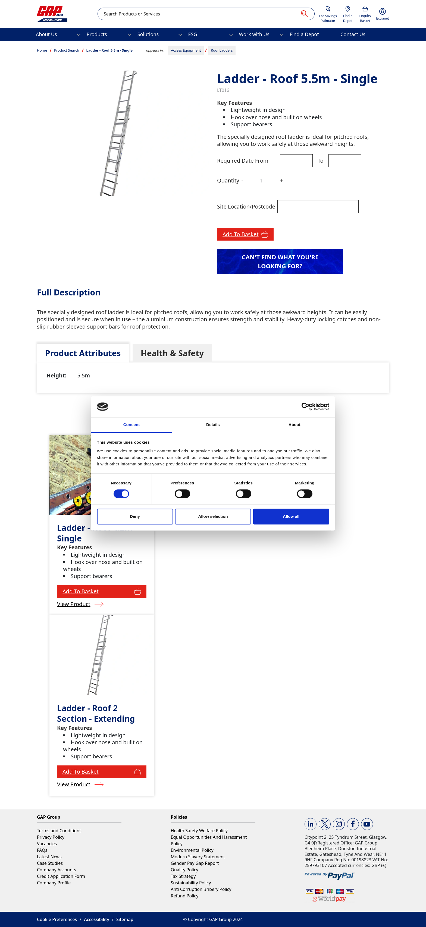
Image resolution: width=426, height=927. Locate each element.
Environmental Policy (192, 850)
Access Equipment (186, 50)
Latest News (49, 857)
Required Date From (242, 160)
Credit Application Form (61, 876)
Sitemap (124, 919)
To (321, 160)
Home (42, 50)
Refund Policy (184, 896)
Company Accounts (56, 870)
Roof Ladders (222, 50)
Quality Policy (184, 870)
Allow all (291, 516)
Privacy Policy (50, 837)
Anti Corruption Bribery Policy (201, 889)
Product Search (66, 50)
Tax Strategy (183, 876)
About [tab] (294, 424)
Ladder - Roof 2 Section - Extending (96, 713)
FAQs (42, 850)
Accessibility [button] (96, 919)
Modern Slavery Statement (198, 857)
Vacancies (47, 844)
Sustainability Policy (191, 883)
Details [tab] (213, 424)
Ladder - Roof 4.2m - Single (97, 533)
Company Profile (54, 883)
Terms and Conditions (59, 831)
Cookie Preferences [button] (57, 919)
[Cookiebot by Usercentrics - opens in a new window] (305, 407)
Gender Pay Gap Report (195, 863)
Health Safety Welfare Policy (199, 831)
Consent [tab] (131, 424)
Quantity (228, 180)
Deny (135, 516)
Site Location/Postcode (246, 206)
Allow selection (213, 516)
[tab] (83, 353)
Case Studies (50, 863)
